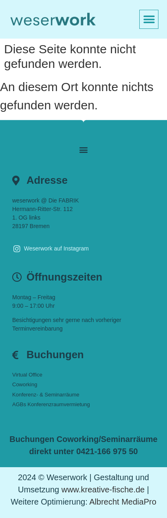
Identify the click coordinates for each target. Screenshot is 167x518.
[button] (148, 19)
